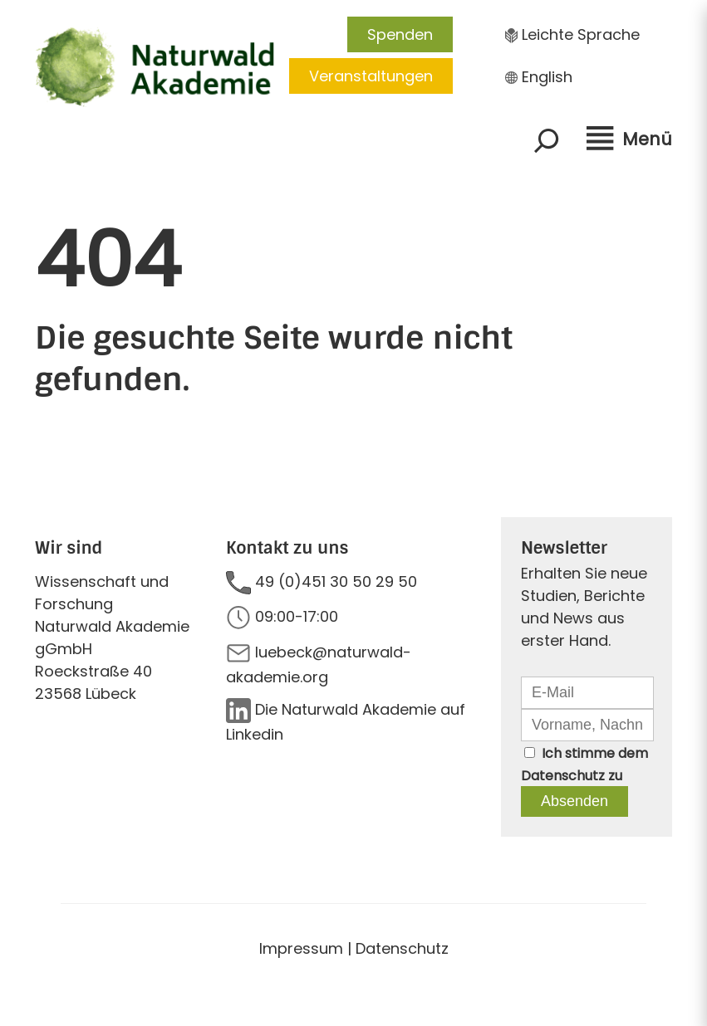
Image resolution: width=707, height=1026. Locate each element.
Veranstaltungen (371, 76)
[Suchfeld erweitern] (547, 140)
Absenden (574, 801)
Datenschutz (563, 775)
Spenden (400, 34)
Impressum (301, 948)
